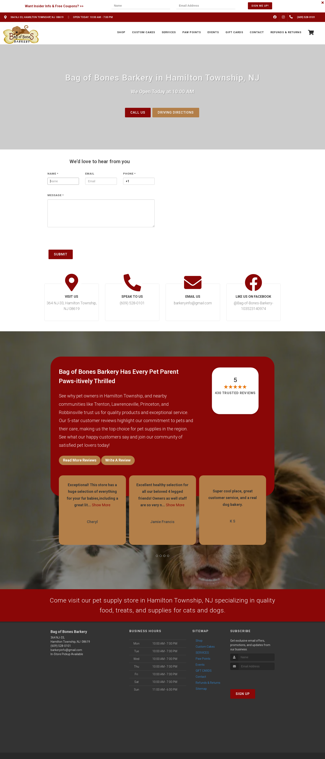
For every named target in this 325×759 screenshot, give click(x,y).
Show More (101, 505)
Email (89, 173)
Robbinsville (71, 412)
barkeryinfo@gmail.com (66, 650)
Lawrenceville (125, 404)
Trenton (102, 404)
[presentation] (78, 240)
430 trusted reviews (235, 393)
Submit (60, 254)
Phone (129, 173)
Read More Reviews (79, 460)
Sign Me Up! (260, 5)
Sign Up (243, 694)
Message (55, 195)
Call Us (137, 112)
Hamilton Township (123, 395)
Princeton (149, 404)
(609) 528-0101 (61, 645)
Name (52, 173)
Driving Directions (176, 112)
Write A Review (118, 460)
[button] (157, 556)
